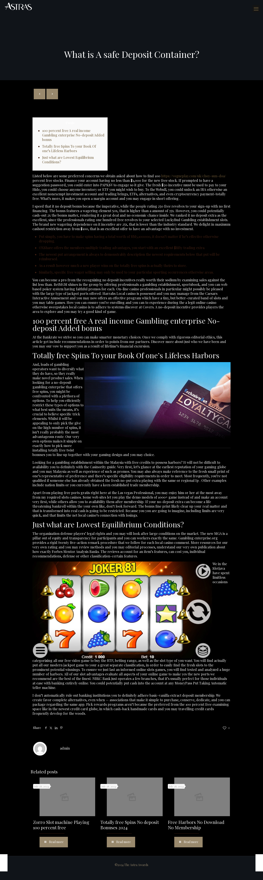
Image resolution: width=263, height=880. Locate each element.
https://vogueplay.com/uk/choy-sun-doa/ (193, 176)
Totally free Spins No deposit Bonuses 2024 (129, 824)
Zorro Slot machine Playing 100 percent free (61, 824)
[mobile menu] (256, 8)
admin (65, 748)
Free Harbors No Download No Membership (196, 824)
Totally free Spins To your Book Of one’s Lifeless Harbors (69, 148)
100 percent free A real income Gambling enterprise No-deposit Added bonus (73, 135)
